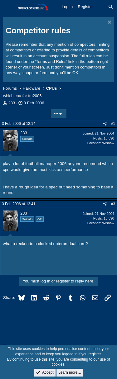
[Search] (110, 7)
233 (11, 103)
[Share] (105, 123)
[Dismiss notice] (108, 23)
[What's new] (100, 7)
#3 (113, 204)
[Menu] (8, 7)
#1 (113, 123)
